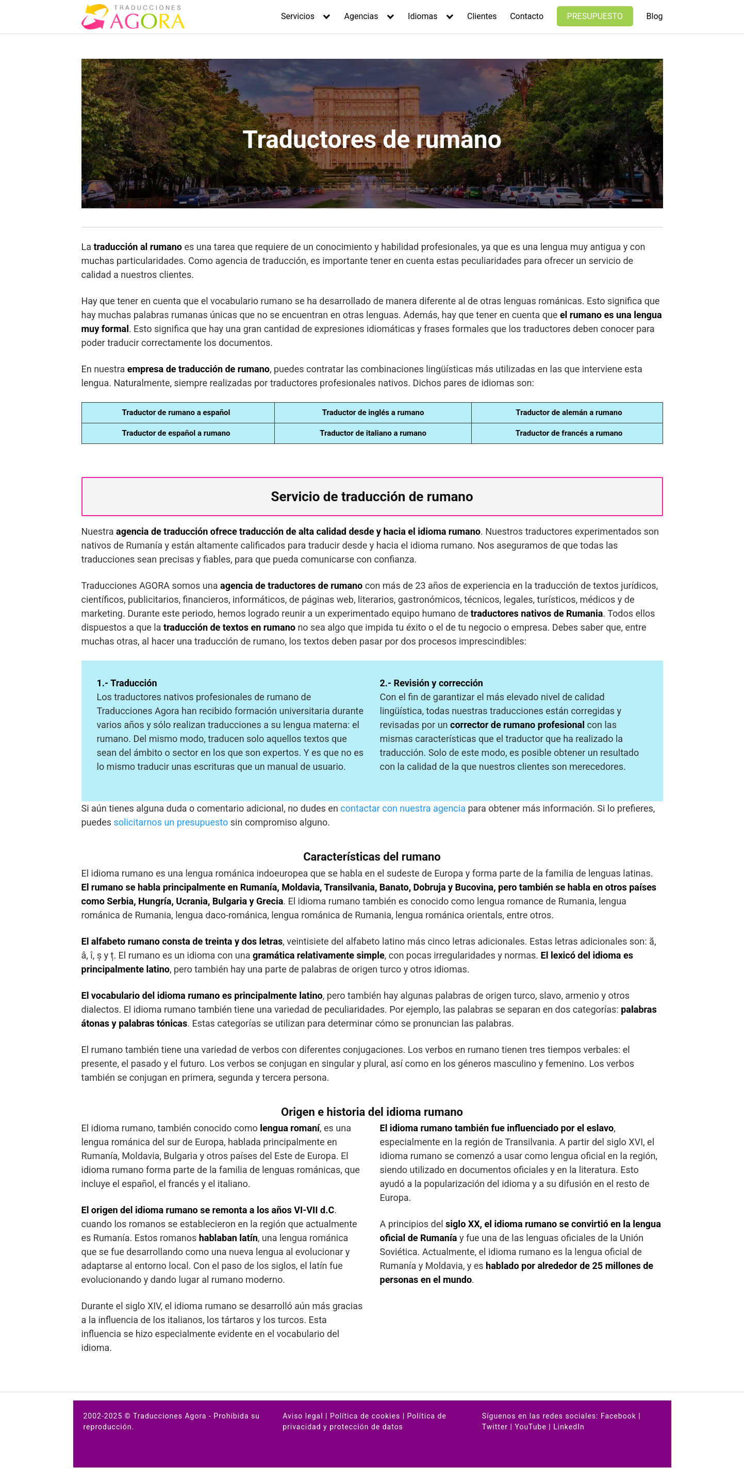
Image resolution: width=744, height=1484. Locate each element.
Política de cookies (365, 1416)
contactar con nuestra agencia (403, 808)
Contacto (526, 16)
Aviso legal (303, 1416)
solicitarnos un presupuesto (171, 822)
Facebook (618, 1416)
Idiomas (422, 16)
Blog (655, 16)
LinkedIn (569, 1427)
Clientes (482, 16)
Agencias (361, 16)
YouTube (530, 1427)
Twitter (495, 1427)
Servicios (298, 16)
